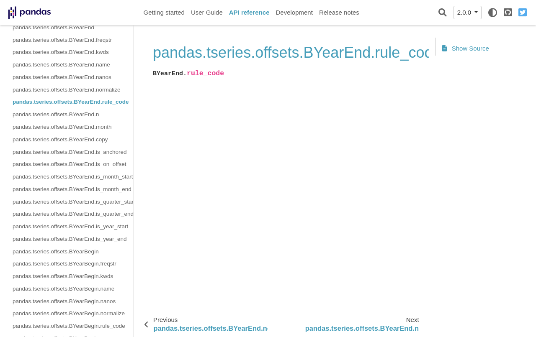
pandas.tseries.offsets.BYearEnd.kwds (61, 52)
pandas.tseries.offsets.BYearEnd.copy (60, 139)
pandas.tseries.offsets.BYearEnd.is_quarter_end (73, 214)
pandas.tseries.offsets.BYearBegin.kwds (63, 276)
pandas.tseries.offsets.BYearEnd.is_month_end (72, 189)
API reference (249, 12)
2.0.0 (465, 12)
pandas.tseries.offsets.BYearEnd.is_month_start (73, 177)
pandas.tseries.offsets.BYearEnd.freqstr (62, 40)
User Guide (207, 12)
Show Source (465, 48)
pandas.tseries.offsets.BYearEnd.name (61, 64)
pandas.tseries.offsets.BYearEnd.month (62, 127)
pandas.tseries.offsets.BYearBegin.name (63, 289)
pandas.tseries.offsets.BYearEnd (53, 27)
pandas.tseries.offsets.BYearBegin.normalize (69, 313)
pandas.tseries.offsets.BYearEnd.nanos (62, 77)
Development (294, 12)
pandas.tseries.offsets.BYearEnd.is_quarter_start (73, 202)
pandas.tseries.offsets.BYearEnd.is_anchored (69, 152)
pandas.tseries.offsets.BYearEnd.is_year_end (69, 239)
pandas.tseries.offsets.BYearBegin (56, 251)
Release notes (339, 12)
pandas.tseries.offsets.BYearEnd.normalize (66, 90)
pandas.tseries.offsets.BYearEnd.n (56, 114)
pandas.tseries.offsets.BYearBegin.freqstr (64, 263)
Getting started (164, 12)
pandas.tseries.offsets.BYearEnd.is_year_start (70, 226)
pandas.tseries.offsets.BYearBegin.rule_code (69, 326)
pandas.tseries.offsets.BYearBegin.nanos (64, 301)
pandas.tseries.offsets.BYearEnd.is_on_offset (69, 164)
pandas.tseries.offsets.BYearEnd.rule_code (71, 102)
